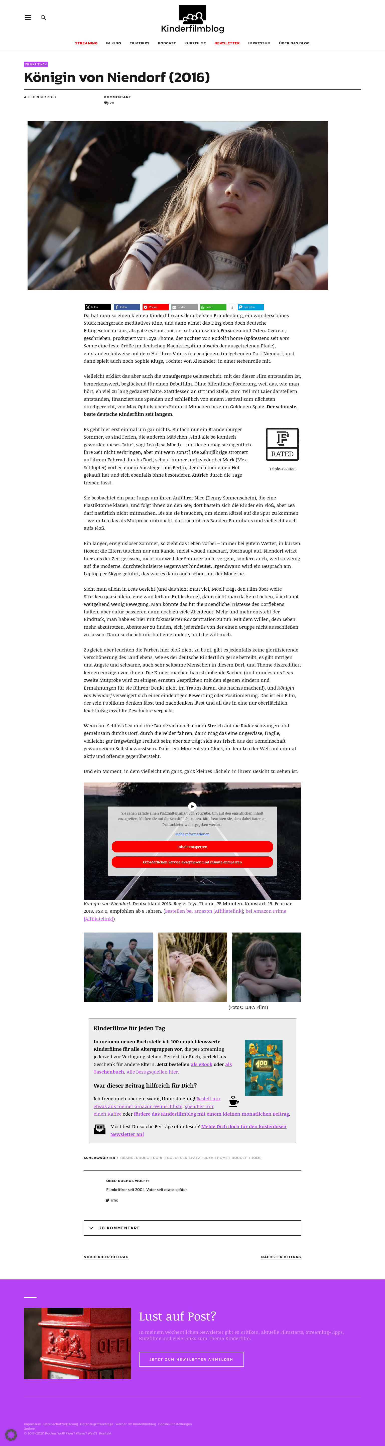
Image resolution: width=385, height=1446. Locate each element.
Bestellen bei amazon (188, 911)
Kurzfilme (195, 43)
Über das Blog (294, 43)
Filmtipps (140, 43)
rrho (114, 1200)
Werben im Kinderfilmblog (135, 1424)
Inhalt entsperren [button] (193, 846)
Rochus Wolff (133, 1181)
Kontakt (105, 1433)
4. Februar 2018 (40, 97)
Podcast (167, 43)
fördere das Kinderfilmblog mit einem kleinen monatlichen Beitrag (211, 1114)
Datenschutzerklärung (60, 1424)
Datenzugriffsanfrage (96, 1424)
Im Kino (113, 43)
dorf (158, 1157)
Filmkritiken (36, 64)
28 (112, 103)
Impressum (259, 43)
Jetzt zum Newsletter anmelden (191, 1359)
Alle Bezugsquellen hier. (153, 1072)
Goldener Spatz (183, 1157)
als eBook (201, 1064)
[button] (98, 307)
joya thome (216, 1157)
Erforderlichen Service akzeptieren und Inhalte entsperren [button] (192, 862)
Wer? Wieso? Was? (81, 1433)
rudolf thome (247, 1157)
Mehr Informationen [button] (193, 834)
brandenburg (134, 1157)
